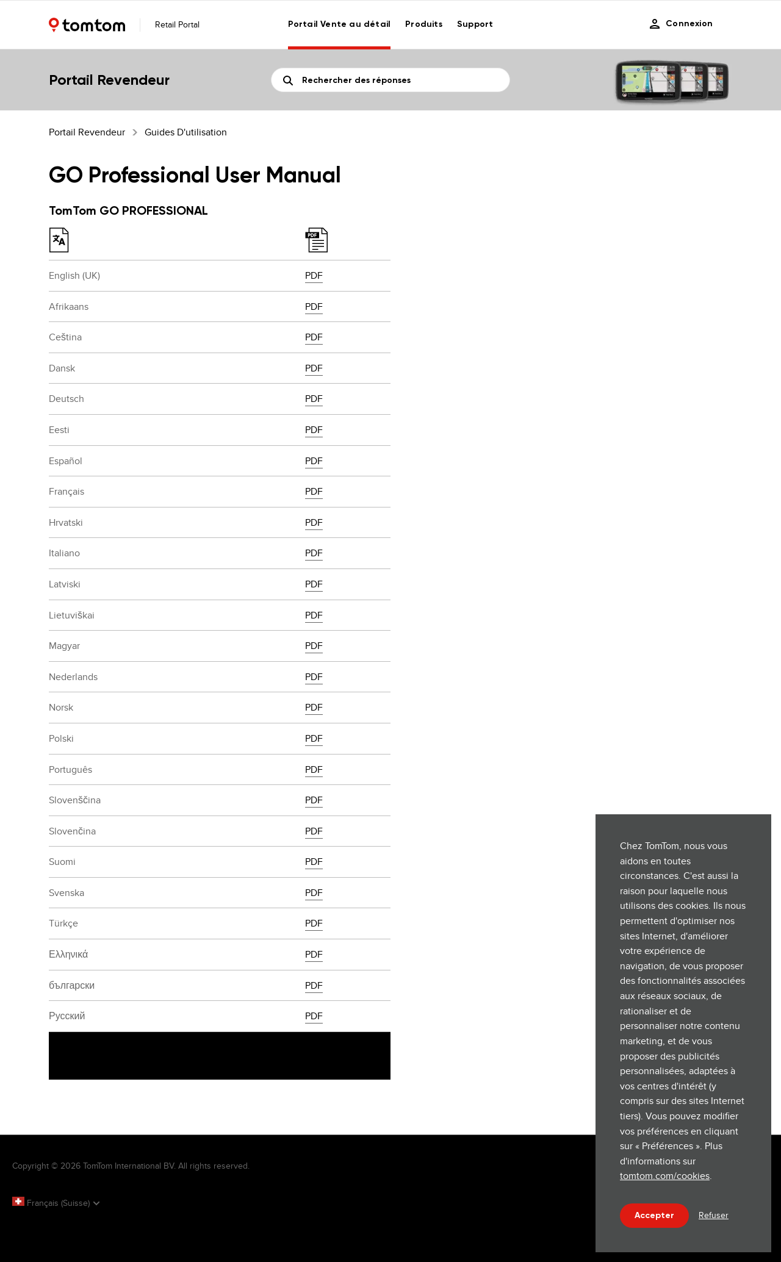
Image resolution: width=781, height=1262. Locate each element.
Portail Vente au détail (339, 24)
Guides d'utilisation (186, 132)
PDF (314, 275)
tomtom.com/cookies (665, 1176)
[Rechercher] (390, 80)
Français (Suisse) (52, 1203)
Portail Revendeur (87, 132)
